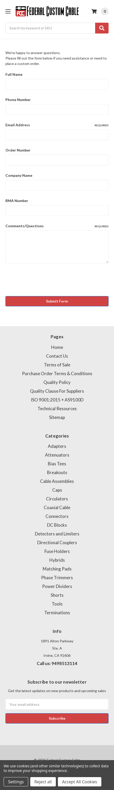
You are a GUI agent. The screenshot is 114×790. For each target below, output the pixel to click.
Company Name (18, 175)
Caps (57, 490)
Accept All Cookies (79, 782)
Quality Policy (57, 382)
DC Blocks (57, 525)
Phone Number (18, 99)
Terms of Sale (57, 364)
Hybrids (57, 560)
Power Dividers (57, 586)
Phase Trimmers (57, 577)
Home (57, 347)
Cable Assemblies (57, 481)
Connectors (57, 516)
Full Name (13, 74)
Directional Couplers (57, 542)
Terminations (57, 612)
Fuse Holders (57, 551)
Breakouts (57, 472)
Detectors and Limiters (57, 533)
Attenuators (57, 455)
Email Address (57, 125)
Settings (16, 782)
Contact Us (57, 356)
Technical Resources (57, 408)
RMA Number (16, 200)
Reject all (43, 782)
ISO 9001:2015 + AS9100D (57, 399)
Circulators (57, 498)
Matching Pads (57, 569)
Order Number (18, 150)
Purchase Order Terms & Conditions (57, 373)
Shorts (57, 595)
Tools (57, 604)
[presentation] (44, 281)
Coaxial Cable (57, 507)
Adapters (57, 446)
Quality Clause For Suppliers (57, 391)
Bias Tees (57, 463)
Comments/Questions (57, 226)
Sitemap (57, 417)
